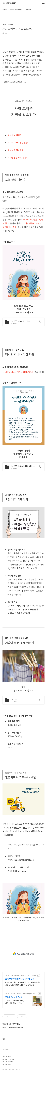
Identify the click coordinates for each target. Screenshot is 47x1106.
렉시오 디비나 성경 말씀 (18, 173)
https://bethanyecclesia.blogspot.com (20, 1007)
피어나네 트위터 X (8, 1093)
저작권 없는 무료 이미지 (18, 188)
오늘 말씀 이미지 (15, 166)
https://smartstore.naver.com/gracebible (20, 1025)
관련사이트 (6, 1081)
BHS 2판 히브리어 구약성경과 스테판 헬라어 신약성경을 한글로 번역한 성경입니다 (22, 1015)
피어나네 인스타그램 (8, 1090)
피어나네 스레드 (7, 1088)
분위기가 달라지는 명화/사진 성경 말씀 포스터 (14, 1033)
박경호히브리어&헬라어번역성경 (19, 1010)
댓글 (4, 1070)
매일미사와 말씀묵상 (16, 9)
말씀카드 (28, 9)
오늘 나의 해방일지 (15, 181)
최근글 (5, 9)
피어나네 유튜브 (7, 1095)
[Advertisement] (23, 55)
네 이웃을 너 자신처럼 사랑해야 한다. (18, 403)
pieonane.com (9, 3)
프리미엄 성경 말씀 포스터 (13, 1028)
